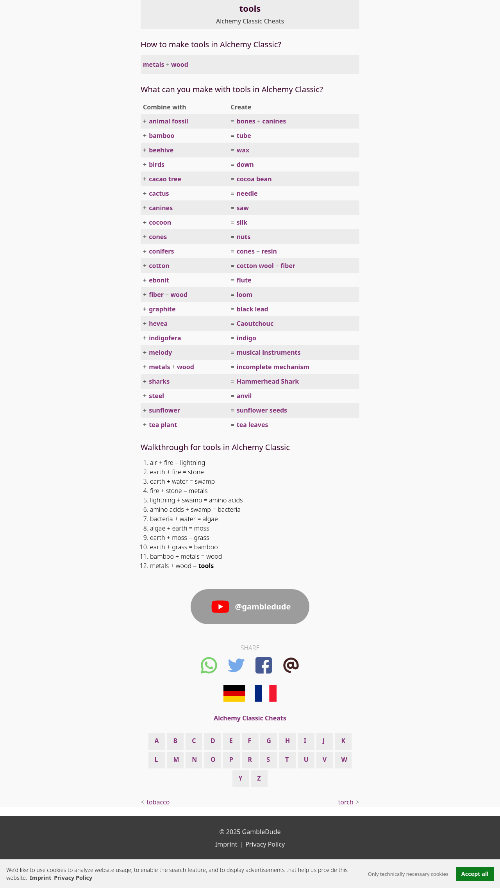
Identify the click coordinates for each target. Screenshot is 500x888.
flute (244, 280)
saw (243, 208)
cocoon (160, 222)
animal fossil (168, 121)
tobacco (158, 802)
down (245, 164)
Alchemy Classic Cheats (250, 21)
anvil (244, 395)
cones (158, 236)
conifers (161, 251)
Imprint (40, 877)
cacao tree (165, 179)
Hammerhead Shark (268, 381)
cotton (159, 265)
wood (179, 64)
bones (246, 121)
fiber (287, 265)
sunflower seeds (262, 410)
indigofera (165, 338)
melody (160, 352)
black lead (252, 309)
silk (242, 222)
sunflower (164, 410)
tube (244, 135)
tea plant (163, 424)
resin (269, 251)
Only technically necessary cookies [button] (408, 873)
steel (156, 395)
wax (243, 150)
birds (156, 164)
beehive (161, 150)
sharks (159, 381)
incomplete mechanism (273, 367)
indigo (246, 338)
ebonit (159, 280)
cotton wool (255, 265)
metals (153, 64)
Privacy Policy (265, 844)
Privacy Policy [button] (73, 877)
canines (274, 121)
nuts (244, 236)
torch (346, 802)
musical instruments (269, 352)
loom (244, 294)
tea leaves (252, 424)
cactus (159, 193)
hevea (158, 323)
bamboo (161, 135)
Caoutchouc (255, 323)
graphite (162, 309)
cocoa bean (254, 179)
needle (247, 193)
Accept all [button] (475, 873)
